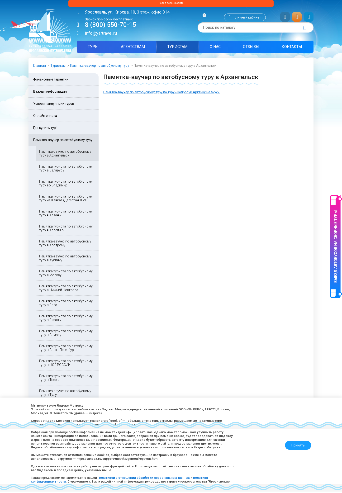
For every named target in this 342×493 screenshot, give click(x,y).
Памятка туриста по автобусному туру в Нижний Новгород (66, 289)
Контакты (292, 48)
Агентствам (133, 48)
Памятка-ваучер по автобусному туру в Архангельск (65, 155)
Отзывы (251, 48)
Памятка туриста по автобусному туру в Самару (66, 334)
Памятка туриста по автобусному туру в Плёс (66, 304)
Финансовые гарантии (50, 81)
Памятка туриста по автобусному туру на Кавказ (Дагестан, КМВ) (66, 200)
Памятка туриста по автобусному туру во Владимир (66, 185)
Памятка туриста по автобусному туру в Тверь (66, 379)
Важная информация (50, 93)
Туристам (177, 48)
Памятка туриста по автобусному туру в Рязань (66, 319)
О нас (215, 48)
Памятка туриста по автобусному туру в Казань (66, 214)
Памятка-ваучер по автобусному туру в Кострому (65, 244)
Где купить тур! (45, 129)
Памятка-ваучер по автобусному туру (99, 67)
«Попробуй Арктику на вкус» (197, 93)
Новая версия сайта (171, 4)
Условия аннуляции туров (53, 105)
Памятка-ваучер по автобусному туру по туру (139, 93)
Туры (93, 48)
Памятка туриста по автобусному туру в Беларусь (66, 170)
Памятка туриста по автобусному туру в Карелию (66, 229)
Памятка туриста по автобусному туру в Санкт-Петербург (66, 349)
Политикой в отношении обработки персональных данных (148, 477)
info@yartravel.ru (101, 34)
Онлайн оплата (45, 117)
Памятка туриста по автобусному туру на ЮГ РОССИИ (66, 364)
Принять (296, 443)
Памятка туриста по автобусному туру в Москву (66, 274)
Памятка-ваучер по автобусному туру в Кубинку (65, 259)
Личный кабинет (248, 19)
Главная (39, 67)
